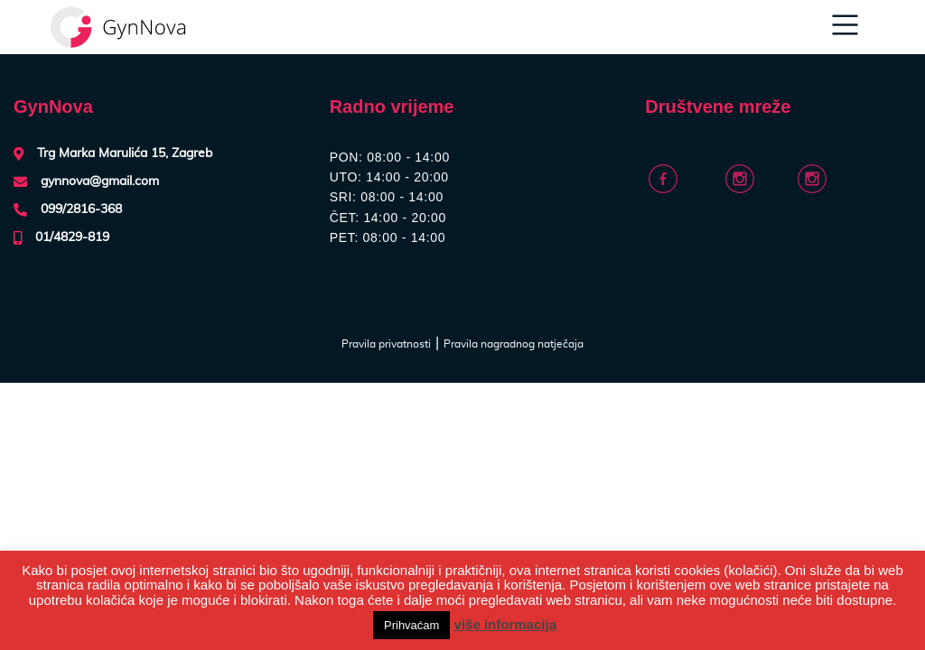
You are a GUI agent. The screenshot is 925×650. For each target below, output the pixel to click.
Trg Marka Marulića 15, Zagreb (124, 153)
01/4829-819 (72, 237)
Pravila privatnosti (386, 344)
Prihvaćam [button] (411, 625)
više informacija (505, 624)
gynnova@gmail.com (100, 181)
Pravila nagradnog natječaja (514, 344)
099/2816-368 (81, 209)
